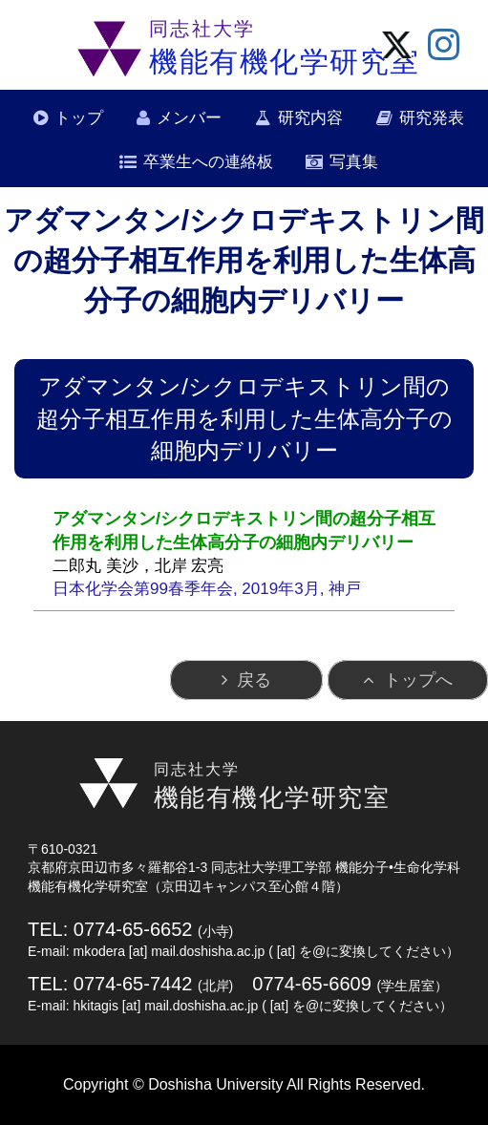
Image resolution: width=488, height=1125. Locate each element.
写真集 (353, 162)
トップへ (418, 680)
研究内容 (310, 118)
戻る (254, 680)
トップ (78, 118)
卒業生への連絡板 (208, 162)
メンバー (189, 118)
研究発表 (431, 118)
